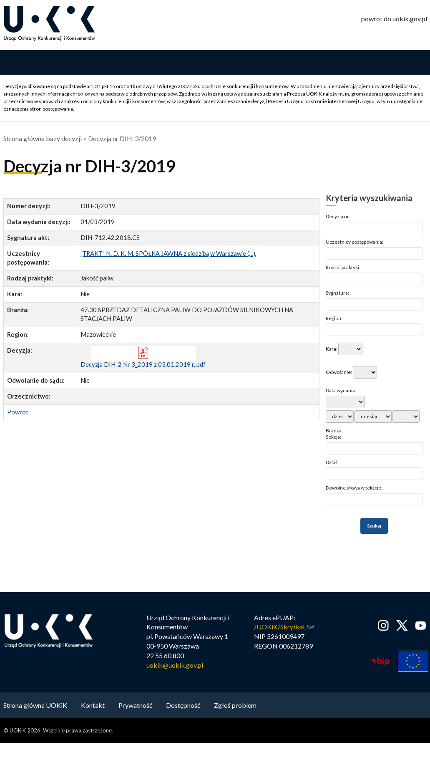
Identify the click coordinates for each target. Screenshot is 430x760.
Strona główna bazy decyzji (42, 139)
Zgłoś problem (235, 705)
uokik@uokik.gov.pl (174, 665)
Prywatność (135, 705)
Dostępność (183, 705)
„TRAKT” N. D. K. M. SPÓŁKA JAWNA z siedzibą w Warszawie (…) (167, 254)
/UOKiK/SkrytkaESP (284, 627)
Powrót (17, 412)
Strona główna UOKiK (35, 705)
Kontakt (93, 705)
